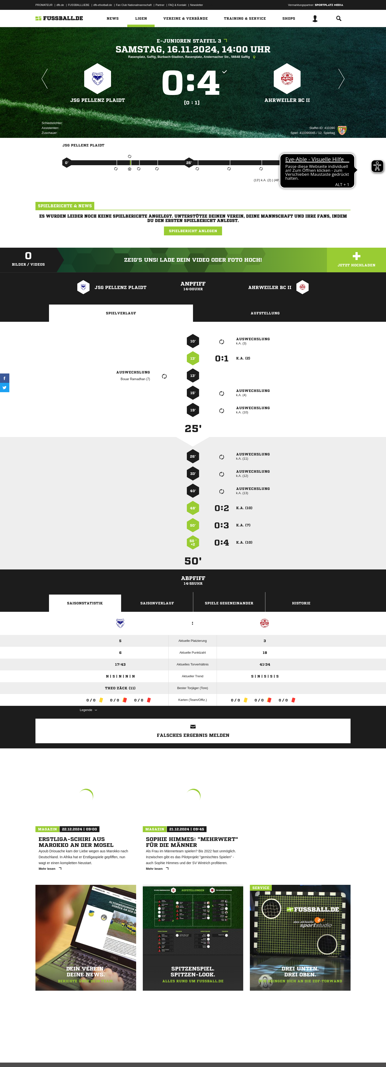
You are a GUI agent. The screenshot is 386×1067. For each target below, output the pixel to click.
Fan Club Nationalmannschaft (134, 4)
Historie (301, 603)
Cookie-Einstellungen (180, 1055)
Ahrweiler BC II (287, 100)
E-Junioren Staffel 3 (193, 41)
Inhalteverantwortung (149, 1055)
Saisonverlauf (157, 603)
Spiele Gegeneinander (229, 603)
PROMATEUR (43, 4)
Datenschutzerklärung (66, 1055)
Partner (160, 4)
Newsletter (196, 4)
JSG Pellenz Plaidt (97, 100)
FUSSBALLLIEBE (78, 4)
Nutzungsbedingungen (97, 1055)
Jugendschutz (123, 1055)
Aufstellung (265, 313)
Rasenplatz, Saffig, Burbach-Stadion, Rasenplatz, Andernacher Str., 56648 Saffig (193, 57)
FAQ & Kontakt (177, 4)
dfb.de (60, 4)
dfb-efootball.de (102, 4)
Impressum (42, 1055)
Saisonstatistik (85, 603)
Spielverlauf (121, 313)
